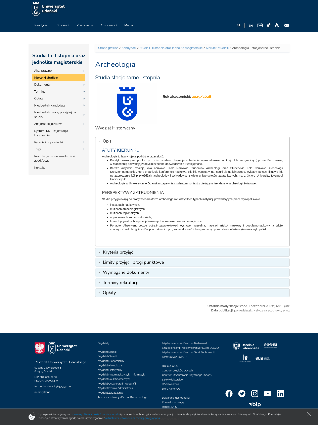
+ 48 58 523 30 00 (60, 386)
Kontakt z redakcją (173, 402)
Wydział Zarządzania (110, 392)
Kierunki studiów (46, 78)
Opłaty (39, 98)
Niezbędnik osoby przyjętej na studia (55, 115)
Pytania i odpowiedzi (48, 142)
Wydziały (103, 343)
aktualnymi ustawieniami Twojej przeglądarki (132, 418)
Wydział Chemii (107, 356)
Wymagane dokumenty (126, 272)
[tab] (192, 141)
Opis (107, 141)
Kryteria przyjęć (118, 252)
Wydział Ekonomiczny (111, 360)
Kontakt (39, 168)
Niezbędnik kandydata (49, 105)
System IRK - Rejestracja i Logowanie (52, 133)
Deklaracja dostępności (176, 397)
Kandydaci (129, 48)
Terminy (39, 91)
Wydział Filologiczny (110, 365)
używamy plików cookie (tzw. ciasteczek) (95, 414)
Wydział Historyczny (110, 369)
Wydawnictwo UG (172, 384)
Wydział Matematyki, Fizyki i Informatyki (121, 374)
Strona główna (108, 48)
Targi (37, 149)
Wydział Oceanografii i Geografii (117, 383)
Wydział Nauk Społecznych (114, 379)
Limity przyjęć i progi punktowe (133, 262)
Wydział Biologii (107, 351)
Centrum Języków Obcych (177, 370)
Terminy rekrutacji (120, 283)
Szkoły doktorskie (172, 379)
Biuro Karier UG (171, 388)
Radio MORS (169, 406)
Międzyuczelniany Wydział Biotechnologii (122, 397)
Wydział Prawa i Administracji (115, 388)
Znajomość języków (48, 124)
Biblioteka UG (170, 365)
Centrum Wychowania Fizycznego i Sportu (187, 374)
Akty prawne (43, 70)
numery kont (42, 392)
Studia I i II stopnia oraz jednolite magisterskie (58, 58)
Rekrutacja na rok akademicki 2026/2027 (54, 158)
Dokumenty (42, 84)
